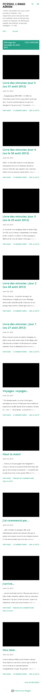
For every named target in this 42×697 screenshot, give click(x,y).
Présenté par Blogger (21, 691)
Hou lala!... (9, 650)
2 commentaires (20, 177)
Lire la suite (34, 110)
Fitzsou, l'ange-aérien (14, 5)
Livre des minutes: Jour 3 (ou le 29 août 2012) (19, 218)
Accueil (6, 31)
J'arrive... (8, 583)
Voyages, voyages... (15, 391)
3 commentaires (20, 110)
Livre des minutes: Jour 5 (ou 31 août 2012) (19, 84)
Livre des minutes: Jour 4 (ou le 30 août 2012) (19, 151)
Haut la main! (12, 454)
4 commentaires (20, 311)
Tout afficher (31, 42)
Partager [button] (7, 110)
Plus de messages (32, 682)
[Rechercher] (32, 4)
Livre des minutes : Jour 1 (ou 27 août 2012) (19, 325)
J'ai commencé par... (16, 520)
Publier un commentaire (23, 478)
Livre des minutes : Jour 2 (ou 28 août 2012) (19, 285)
